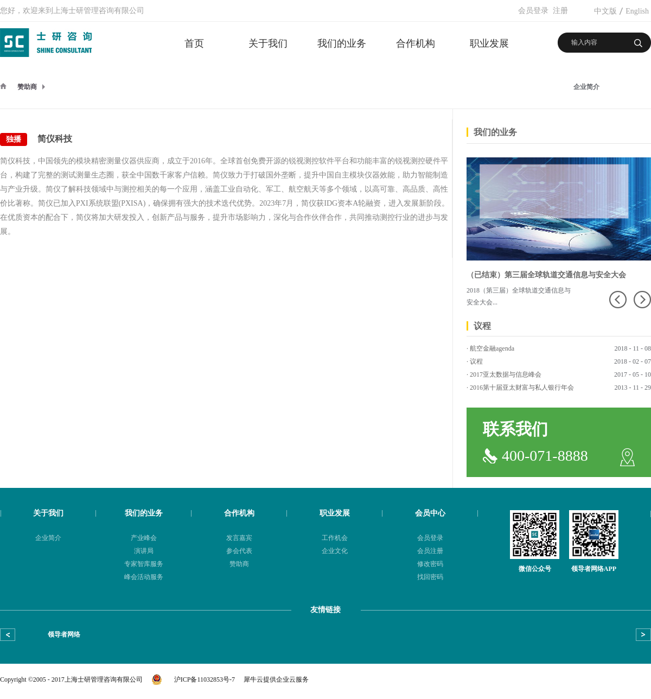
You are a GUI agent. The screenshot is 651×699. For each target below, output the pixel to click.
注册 (560, 11)
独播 (13, 139)
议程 (476, 361)
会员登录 (533, 11)
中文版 (605, 11)
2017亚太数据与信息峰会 (505, 374)
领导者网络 (64, 634)
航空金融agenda (492, 348)
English (637, 11)
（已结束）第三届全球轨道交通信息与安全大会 (546, 275)
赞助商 (27, 87)
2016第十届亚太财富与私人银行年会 (522, 387)
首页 (194, 43)
